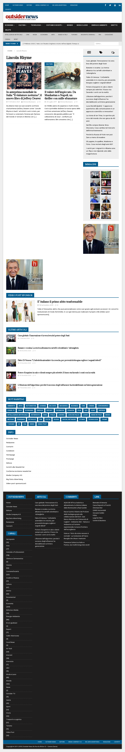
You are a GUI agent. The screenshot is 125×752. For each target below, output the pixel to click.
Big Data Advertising (59, 5)
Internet (9, 655)
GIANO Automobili (99, 510)
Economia (9, 25)
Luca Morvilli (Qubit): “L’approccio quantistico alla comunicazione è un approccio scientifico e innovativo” (100, 109)
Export (8, 629)
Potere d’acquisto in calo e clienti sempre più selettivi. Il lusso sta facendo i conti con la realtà (99, 89)
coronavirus (103, 406)
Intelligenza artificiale (13, 35)
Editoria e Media (12, 610)
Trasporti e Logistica (13, 719)
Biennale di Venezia (100, 502)
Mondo (70, 25)
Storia (8, 713)
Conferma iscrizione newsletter (18, 471)
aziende (43, 406)
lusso (85, 415)
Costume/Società (12, 571)
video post (42, 424)
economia (29, 410)
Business (74, 406)
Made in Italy (63, 35)
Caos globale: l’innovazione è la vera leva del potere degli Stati (100, 62)
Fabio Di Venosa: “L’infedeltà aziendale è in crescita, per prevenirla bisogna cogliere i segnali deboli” (100, 80)
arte (20, 406)
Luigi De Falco (98, 518)
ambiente (11, 406)
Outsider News (18, 5)
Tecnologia (36, 25)
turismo (11, 424)
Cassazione (109, 35)
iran (45, 415)
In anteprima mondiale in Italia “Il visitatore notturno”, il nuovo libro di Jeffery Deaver (24, 95)
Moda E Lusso (82, 25)
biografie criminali (88, 35)
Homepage (10, 454)
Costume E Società (54, 25)
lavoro (61, 415)
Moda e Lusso (11, 674)
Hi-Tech (9, 648)
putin (48, 419)
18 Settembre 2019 (46, 305)
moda (107, 415)
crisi (20, 410)
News (8, 687)
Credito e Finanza (12, 578)
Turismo (74, 35)
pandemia (21, 419)
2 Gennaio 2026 (25, 338)
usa (24, 424)
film (79, 410)
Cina (27, 35)
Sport (16, 39)
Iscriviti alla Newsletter (15, 467)
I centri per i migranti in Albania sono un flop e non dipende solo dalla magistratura (100, 151)
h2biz (93, 410)
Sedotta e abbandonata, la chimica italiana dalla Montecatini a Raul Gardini (75, 505)
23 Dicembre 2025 (25, 363)
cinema (91, 406)
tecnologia (93, 419)
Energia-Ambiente (13, 616)
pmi (40, 419)
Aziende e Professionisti (15, 552)
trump (104, 419)
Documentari (11, 597)
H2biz (95, 515)
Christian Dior (98, 508)
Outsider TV (10, 693)
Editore (29, 5)
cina (83, 406)
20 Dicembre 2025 (25, 375)
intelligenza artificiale (17, 415)
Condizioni (10, 450)
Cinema (7, 39)
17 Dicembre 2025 (25, 388)
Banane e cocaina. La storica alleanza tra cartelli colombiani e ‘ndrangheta (99, 70)
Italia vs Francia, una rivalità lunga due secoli (76, 543)
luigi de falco (73, 415)
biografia (64, 406)
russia (56, 419)
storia (82, 419)
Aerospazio (10, 539)
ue (19, 424)
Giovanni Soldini (98, 513)
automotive (31, 406)
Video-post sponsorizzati (16, 483)
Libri (7, 668)
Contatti (8, 9)
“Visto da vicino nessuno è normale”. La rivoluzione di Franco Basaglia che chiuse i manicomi (76, 536)
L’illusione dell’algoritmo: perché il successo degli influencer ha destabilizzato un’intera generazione (100, 99)
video (32, 424)
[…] (35, 116)
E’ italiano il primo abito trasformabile (59, 301)
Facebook (60, 410)
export (50, 410)
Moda (35, 35)
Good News (10, 642)
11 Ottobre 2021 (14, 102)
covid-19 (11, 410)
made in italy (96, 415)
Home (7, 5)
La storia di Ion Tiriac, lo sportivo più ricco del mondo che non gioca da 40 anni (100, 118)
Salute (8, 30)
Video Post (10, 732)
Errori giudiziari (11, 623)
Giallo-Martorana (12, 635)
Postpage (10, 458)
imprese (102, 410)
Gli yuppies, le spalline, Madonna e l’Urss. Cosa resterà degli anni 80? (99, 142)
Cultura (22, 25)
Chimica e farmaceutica (14, 558)
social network (69, 419)
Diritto (114, 25)
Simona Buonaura (29, 102)
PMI (100, 35)
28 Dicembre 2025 (25, 351)
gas (85, 410)
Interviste (9, 661)
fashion (71, 410)
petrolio (32, 419)
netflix (10, 419)
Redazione (74, 5)
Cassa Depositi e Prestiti (102, 505)
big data (52, 406)
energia (40, 410)
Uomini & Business (99, 520)
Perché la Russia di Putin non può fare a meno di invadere (99, 136)
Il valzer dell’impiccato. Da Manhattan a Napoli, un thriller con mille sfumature (61, 95)
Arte (53, 35)
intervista (35, 415)
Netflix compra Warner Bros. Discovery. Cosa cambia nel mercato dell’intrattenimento (100, 128)
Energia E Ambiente (99, 25)
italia (52, 415)
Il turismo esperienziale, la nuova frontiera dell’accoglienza (76, 527)
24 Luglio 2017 (52, 102)
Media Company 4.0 (42, 5)
